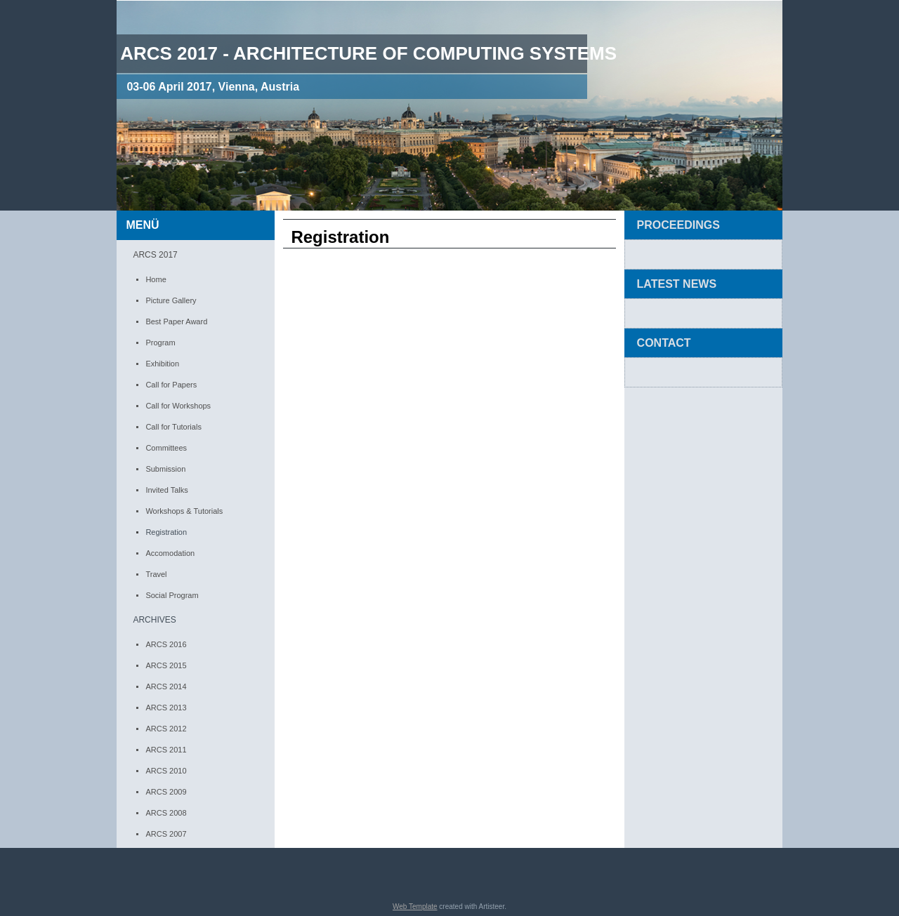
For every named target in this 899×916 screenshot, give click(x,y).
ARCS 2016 (165, 644)
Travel (155, 574)
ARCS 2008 (165, 813)
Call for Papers (171, 384)
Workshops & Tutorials (184, 511)
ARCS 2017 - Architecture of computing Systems (368, 53)
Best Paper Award (176, 321)
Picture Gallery (170, 300)
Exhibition (162, 363)
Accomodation (170, 553)
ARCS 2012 (165, 728)
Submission (165, 469)
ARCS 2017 (155, 255)
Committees (166, 448)
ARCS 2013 (165, 707)
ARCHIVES (154, 620)
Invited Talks (166, 490)
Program (160, 342)
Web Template (415, 906)
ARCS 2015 (165, 665)
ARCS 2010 (165, 770)
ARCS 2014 (165, 686)
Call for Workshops (178, 405)
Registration (166, 532)
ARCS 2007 (165, 834)
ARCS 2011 (165, 749)
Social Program (171, 595)
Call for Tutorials (173, 427)
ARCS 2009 (165, 792)
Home (155, 279)
